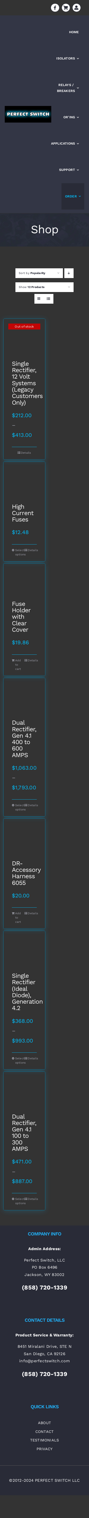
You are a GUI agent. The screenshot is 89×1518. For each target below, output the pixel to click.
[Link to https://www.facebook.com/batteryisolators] (55, 8)
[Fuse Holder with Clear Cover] (24, 582)
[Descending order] (69, 273)
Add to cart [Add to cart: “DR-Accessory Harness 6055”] (18, 918)
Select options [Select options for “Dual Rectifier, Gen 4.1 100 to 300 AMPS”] (19, 1201)
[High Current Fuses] (24, 482)
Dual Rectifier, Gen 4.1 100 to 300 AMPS (24, 1132)
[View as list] (48, 298)
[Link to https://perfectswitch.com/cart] (66, 8)
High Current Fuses (22, 513)
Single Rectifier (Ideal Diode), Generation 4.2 (24, 992)
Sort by (32, 273)
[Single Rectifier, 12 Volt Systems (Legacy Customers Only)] (24, 340)
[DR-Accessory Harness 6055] (24, 839)
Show (31, 287)
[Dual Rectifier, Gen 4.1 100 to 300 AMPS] (24, 1092)
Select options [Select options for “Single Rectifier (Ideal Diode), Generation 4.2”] (19, 1060)
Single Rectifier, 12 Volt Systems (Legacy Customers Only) (24, 383)
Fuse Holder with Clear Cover (21, 617)
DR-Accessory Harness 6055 (24, 873)
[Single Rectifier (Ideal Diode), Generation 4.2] (24, 952)
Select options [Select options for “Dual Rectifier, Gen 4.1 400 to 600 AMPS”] (19, 807)
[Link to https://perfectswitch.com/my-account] (76, 8)
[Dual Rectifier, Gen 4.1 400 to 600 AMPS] (24, 699)
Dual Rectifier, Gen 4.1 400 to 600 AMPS (24, 738)
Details (26, 452)
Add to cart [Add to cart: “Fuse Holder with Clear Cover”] (18, 665)
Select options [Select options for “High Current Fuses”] (19, 552)
